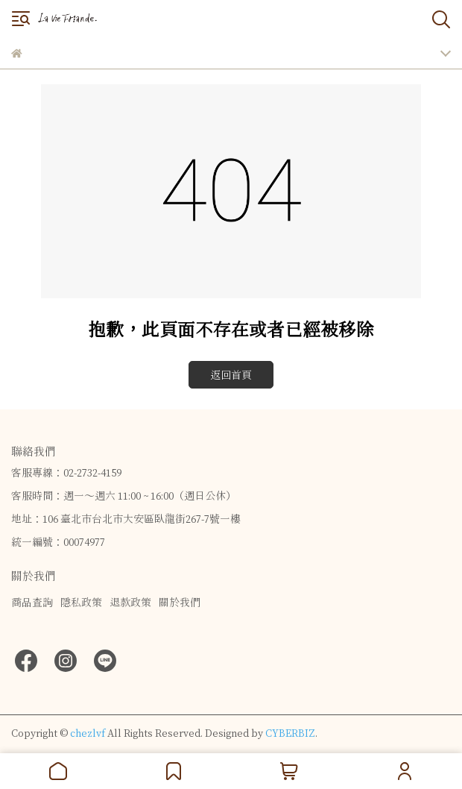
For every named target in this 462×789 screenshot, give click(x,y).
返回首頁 (231, 374)
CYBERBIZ (290, 732)
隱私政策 (81, 602)
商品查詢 (32, 602)
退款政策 (130, 602)
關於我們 (179, 602)
